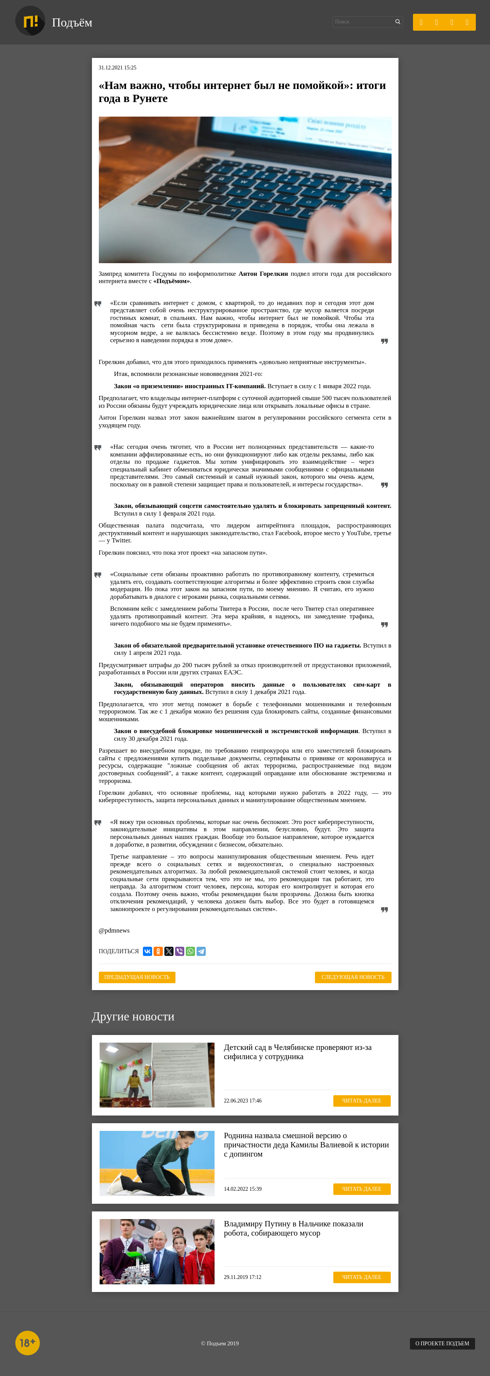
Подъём (72, 22)
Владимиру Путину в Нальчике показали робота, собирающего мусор (294, 1228)
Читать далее (361, 1101)
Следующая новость (353, 977)
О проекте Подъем (442, 1343)
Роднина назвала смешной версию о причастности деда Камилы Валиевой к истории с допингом (306, 1144)
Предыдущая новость (137, 977)
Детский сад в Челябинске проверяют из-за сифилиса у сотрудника (298, 1052)
